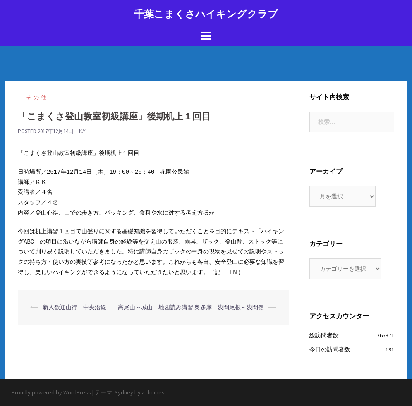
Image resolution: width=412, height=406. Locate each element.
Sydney (124, 392)
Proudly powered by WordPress (51, 392)
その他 (37, 97)
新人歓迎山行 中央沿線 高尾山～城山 (98, 307)
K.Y (82, 131)
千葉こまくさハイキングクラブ (206, 14)
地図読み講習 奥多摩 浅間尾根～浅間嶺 (211, 307)
